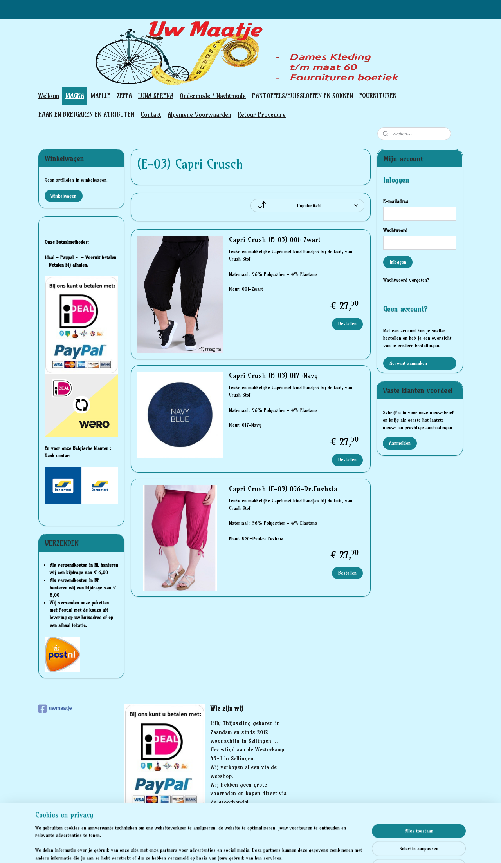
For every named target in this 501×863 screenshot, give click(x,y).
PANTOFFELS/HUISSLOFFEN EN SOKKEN (302, 96)
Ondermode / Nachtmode (213, 96)
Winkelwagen (63, 196)
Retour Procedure (262, 114)
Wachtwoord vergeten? (406, 280)
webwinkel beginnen (287, 848)
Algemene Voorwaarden (199, 114)
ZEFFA (124, 96)
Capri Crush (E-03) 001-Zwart (274, 240)
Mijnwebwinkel (351, 848)
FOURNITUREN (377, 96)
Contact (151, 114)
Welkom (48, 96)
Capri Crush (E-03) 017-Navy (273, 376)
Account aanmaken (408, 363)
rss (215, 848)
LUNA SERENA (155, 96)
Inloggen (397, 262)
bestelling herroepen (243, 848)
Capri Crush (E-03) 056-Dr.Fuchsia (283, 489)
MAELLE (100, 96)
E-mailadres (395, 201)
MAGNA (74, 96)
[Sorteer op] (307, 205)
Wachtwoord (395, 230)
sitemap (200, 848)
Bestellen (347, 323)
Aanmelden (400, 443)
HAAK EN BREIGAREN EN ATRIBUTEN (86, 114)
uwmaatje (55, 708)
